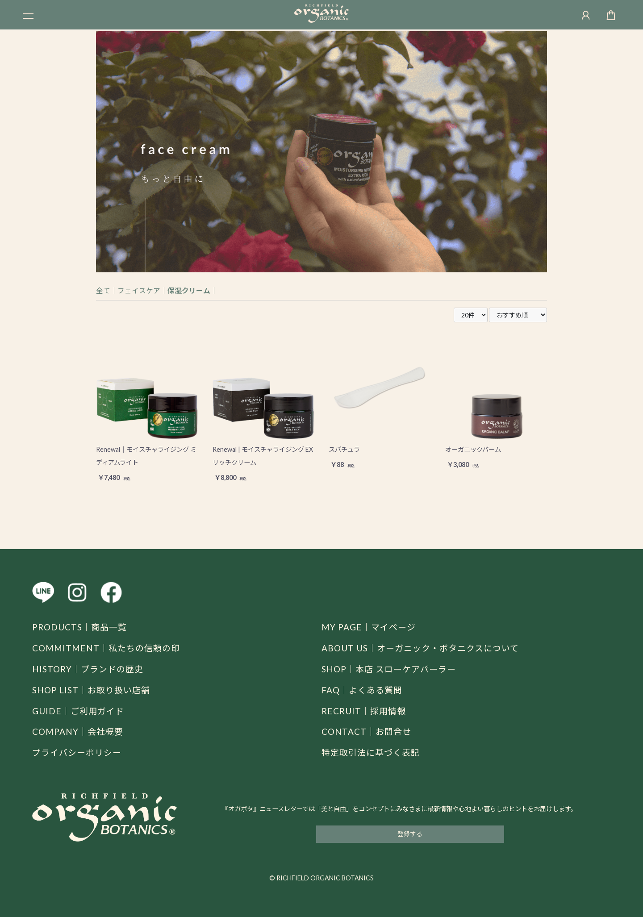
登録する (409, 834)
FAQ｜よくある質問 (364, 689)
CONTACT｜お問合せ (369, 731)
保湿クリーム (188, 290)
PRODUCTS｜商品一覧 (82, 626)
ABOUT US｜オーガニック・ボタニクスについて (425, 647)
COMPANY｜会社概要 (80, 731)
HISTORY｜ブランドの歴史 (90, 668)
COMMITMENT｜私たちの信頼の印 (109, 647)
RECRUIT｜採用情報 (366, 710)
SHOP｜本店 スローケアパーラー (392, 668)
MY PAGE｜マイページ (371, 626)
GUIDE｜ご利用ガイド (80, 710)
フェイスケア (138, 290)
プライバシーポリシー (79, 752)
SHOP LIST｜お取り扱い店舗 (94, 689)
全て (103, 290)
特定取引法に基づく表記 (373, 752)
